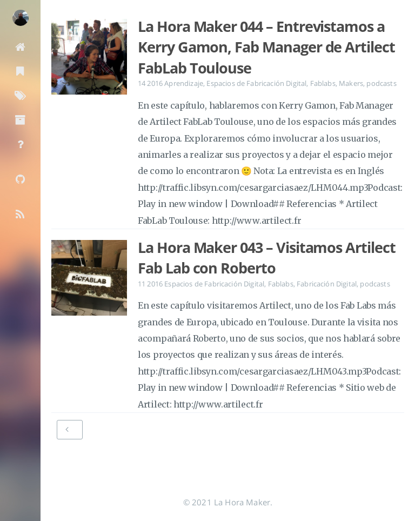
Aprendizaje (183, 83)
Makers (351, 83)
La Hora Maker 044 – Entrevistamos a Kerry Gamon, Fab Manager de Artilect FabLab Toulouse (266, 47)
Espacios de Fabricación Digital (256, 83)
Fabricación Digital (327, 284)
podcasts (381, 83)
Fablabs (323, 83)
